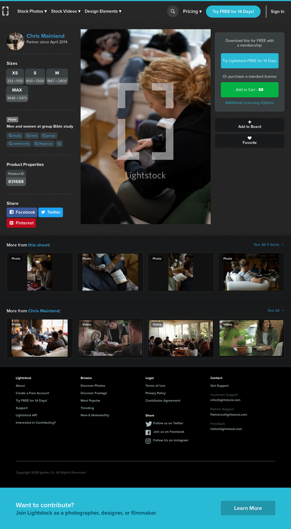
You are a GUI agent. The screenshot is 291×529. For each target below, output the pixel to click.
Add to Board (250, 125)
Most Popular (90, 400)
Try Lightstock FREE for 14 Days (250, 61)
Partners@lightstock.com (228, 414)
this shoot (37, 244)
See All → (276, 310)
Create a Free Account (32, 392)
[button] (32, 11)
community (19, 143)
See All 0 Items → (269, 245)
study (15, 135)
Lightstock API (26, 414)
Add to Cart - (249, 90)
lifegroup (43, 143)
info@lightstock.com (225, 399)
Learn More (248, 507)
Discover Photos (93, 385)
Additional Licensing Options (249, 103)
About (20, 385)
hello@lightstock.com (226, 428)
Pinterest (21, 223)
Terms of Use (155, 385)
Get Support (219, 385)
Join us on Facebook (168, 431)
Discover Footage (94, 392)
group (49, 135)
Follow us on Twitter (168, 422)
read (32, 135)
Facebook (22, 212)
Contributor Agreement (163, 400)
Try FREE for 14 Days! (233, 11)
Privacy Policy (156, 392)
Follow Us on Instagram (170, 439)
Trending (87, 407)
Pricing (192, 12)
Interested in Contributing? (36, 422)
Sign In (277, 11)
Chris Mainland (46, 36)
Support (22, 407)
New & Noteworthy (95, 414)
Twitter (51, 212)
